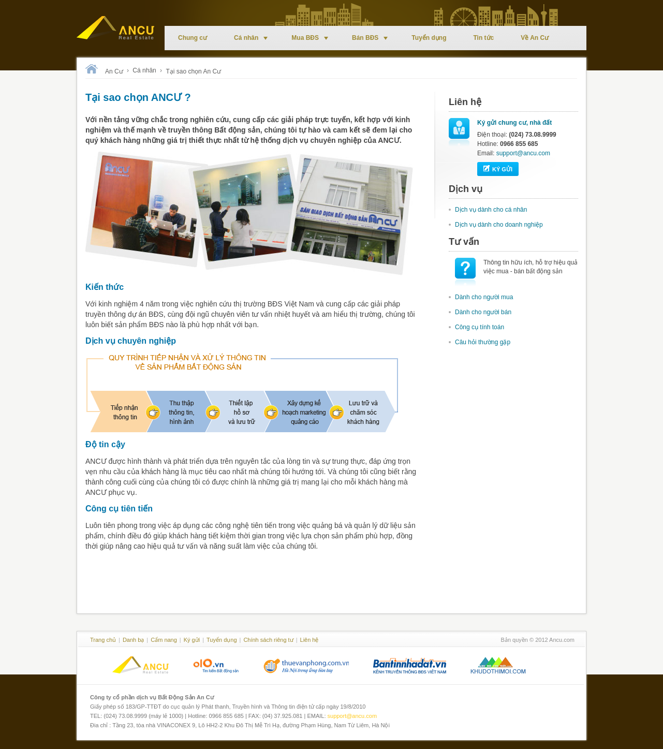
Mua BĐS (309, 37)
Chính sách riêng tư (268, 640)
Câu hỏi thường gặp (482, 342)
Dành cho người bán (483, 312)
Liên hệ (309, 640)
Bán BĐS (370, 37)
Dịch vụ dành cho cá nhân (491, 209)
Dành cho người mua (484, 297)
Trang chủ (103, 640)
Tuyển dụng (428, 37)
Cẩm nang (164, 640)
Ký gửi (497, 168)
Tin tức (483, 37)
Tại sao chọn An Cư (193, 71)
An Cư (114, 71)
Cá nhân (251, 37)
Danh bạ (133, 640)
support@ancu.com (523, 153)
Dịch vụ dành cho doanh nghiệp (499, 224)
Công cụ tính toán (479, 327)
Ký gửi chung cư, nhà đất (514, 122)
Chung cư (192, 37)
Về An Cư (535, 37)
